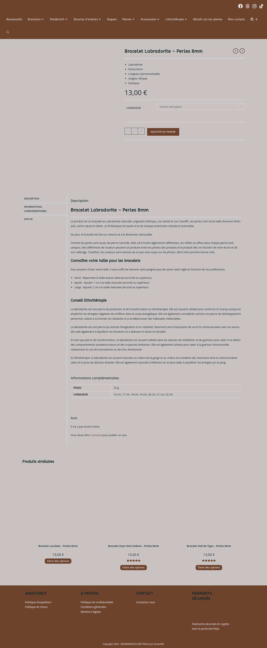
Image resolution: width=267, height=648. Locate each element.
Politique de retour (36, 607)
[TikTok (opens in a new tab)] (261, 6)
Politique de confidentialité (97, 602)
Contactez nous (145, 602)
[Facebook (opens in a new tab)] (240, 6)
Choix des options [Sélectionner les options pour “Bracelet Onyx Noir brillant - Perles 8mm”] (133, 567)
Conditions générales (93, 607)
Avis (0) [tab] (28, 218)
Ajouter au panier (163, 131)
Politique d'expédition (38, 602)
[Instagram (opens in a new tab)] (254, 6)
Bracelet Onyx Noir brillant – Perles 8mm (133, 546)
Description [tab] (31, 198)
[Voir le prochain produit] (242, 50)
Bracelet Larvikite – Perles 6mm (58, 546)
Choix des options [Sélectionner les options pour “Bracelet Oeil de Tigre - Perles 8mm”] (209, 567)
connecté (96, 435)
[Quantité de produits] (134, 131)
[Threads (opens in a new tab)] (247, 6)
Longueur (133, 108)
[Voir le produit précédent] (235, 50)
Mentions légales (91, 611)
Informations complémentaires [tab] (35, 208)
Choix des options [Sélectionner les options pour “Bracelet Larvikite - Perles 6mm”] (58, 561)
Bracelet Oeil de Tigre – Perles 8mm (209, 546)
